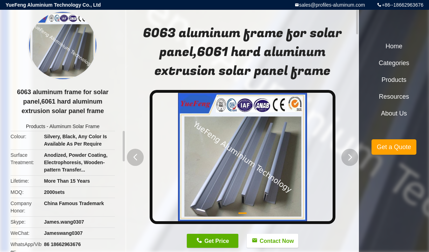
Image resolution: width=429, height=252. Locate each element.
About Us (394, 113)
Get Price (216, 241)
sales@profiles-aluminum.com (332, 5)
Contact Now (277, 241)
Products (35, 126)
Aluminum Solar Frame (74, 126)
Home (394, 46)
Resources (394, 96)
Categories (394, 62)
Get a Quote (394, 147)
